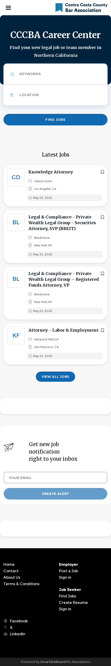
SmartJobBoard (53, 662)
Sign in (65, 577)
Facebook (19, 621)
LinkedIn (17, 634)
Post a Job (68, 571)
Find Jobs (55, 120)
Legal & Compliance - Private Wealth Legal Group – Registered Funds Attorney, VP (63, 279)
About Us (11, 577)
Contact (10, 571)
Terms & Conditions (21, 584)
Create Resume (73, 602)
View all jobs (55, 377)
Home (9, 564)
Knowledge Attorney (50, 172)
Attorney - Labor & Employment (63, 330)
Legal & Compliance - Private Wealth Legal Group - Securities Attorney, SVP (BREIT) (62, 222)
